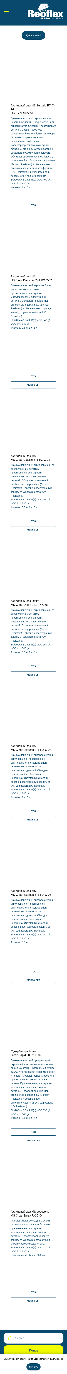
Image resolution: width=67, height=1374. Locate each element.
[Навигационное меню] (6, 11)
